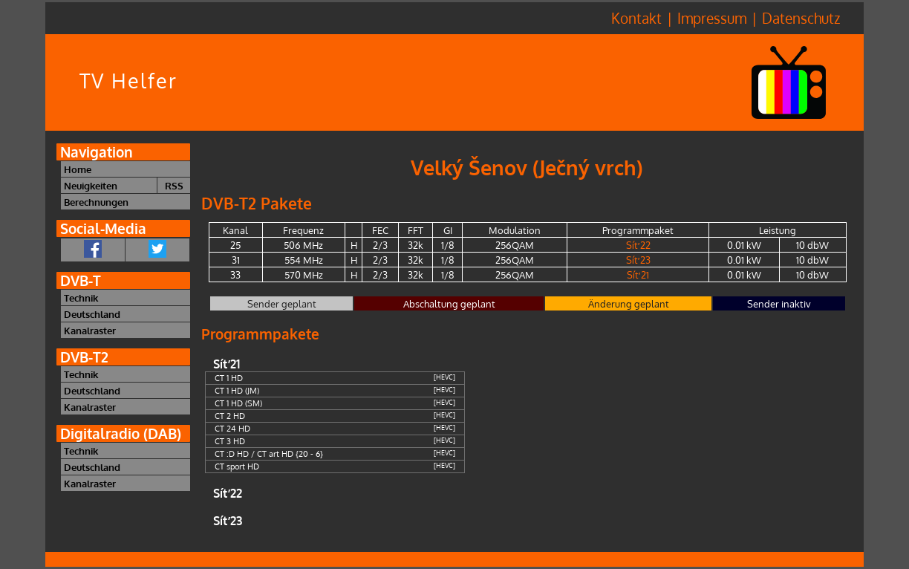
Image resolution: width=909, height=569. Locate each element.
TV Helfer (128, 80)
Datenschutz (801, 18)
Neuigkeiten (90, 185)
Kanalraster (90, 330)
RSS (174, 185)
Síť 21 (638, 274)
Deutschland (92, 314)
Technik (81, 297)
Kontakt (636, 18)
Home (77, 169)
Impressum (711, 18)
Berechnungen (96, 201)
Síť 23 (638, 259)
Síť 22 (638, 244)
